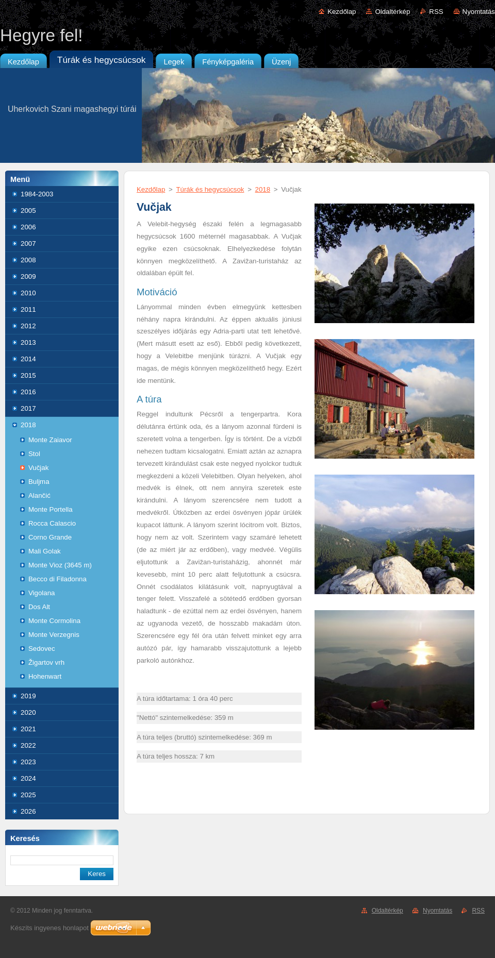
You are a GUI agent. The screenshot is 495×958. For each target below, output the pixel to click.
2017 (28, 408)
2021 (28, 729)
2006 (28, 227)
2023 (28, 762)
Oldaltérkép (392, 11)
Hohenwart (44, 676)
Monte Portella (50, 509)
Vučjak (38, 468)
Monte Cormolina (54, 621)
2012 (28, 326)
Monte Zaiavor (50, 440)
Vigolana (41, 593)
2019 (28, 696)
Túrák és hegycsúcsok (210, 189)
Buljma (39, 481)
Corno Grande (50, 537)
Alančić (39, 495)
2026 (28, 811)
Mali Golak (44, 551)
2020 (28, 712)
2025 (28, 795)
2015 (28, 375)
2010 (28, 293)
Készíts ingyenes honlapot (49, 928)
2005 (28, 210)
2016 (28, 392)
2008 (28, 260)
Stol (34, 454)
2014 (28, 359)
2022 (28, 745)
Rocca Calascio (52, 523)
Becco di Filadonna (57, 579)
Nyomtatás (479, 11)
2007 (28, 243)
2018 (28, 425)
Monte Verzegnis (53, 634)
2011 (28, 309)
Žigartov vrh (46, 662)
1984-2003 (37, 194)
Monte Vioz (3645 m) (60, 565)
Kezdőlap (341, 11)
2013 (28, 342)
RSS (436, 11)
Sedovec (41, 648)
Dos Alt (39, 607)
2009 (28, 276)
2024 (28, 778)
